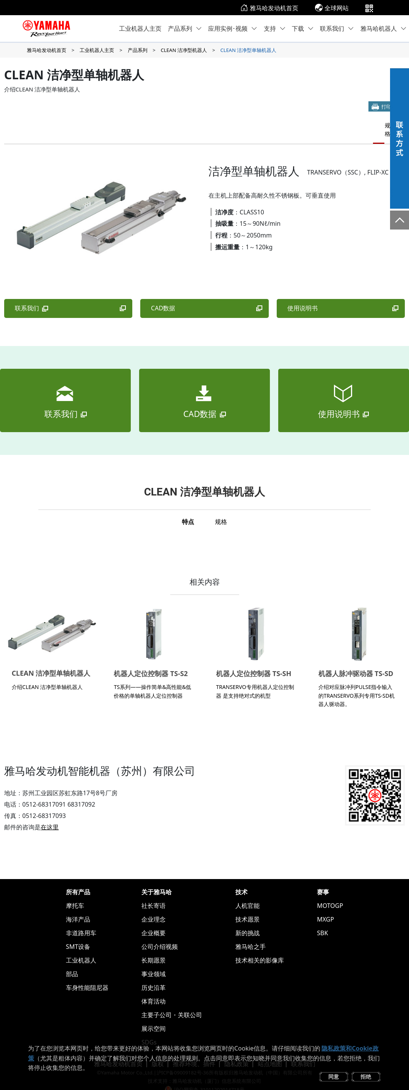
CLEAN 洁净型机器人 (184, 50)
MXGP (325, 907)
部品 (72, 961)
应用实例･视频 (232, 28)
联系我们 (337, 28)
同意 (333, 1076)
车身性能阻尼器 (87, 975)
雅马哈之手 (250, 934)
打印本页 (391, 106)
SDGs (149, 1030)
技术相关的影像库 (259, 948)
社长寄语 (153, 893)
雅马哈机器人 (383, 28)
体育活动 (153, 989)
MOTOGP (330, 893)
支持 (275, 28)
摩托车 (75, 893)
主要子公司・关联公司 (171, 1002)
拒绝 (365, 1076)
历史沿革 (153, 975)
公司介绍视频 (159, 934)
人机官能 (247, 893)
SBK (322, 920)
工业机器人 (81, 948)
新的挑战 (247, 920)
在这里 (50, 814)
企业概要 (153, 920)
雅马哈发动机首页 (269, 8)
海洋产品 (78, 907)
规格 (382, 124)
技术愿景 (247, 907)
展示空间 (153, 1016)
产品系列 (185, 28)
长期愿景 (153, 948)
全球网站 (332, 8)
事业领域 (153, 961)
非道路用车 (81, 920)
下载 (303, 28)
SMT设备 (78, 934)
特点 (355, 124)
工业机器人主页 (140, 28)
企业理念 (153, 907)
